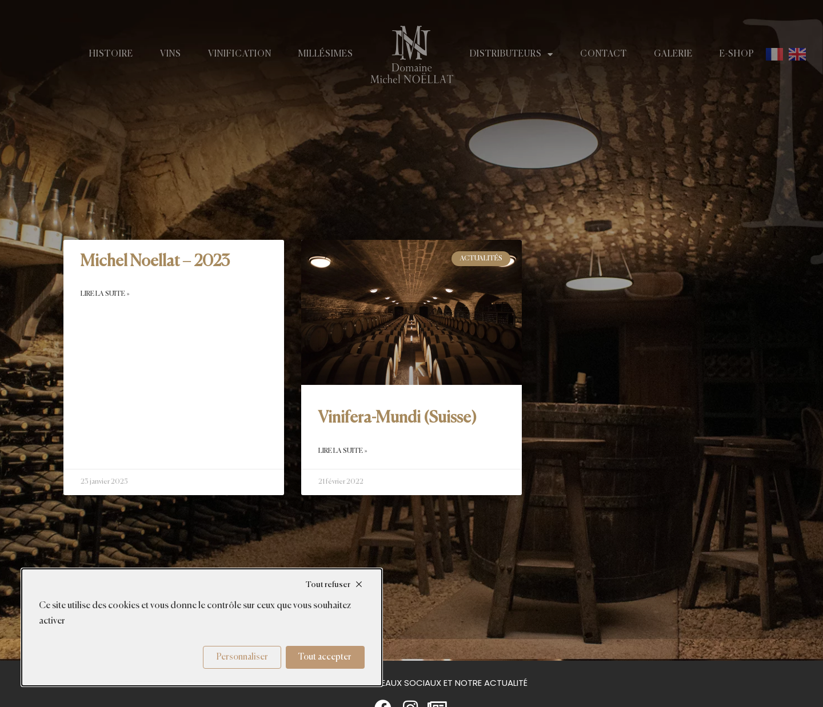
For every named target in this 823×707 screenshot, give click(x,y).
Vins (170, 54)
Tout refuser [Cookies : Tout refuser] (328, 585)
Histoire (111, 54)
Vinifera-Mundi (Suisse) (397, 418)
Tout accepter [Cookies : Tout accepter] (324, 657)
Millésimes (325, 54)
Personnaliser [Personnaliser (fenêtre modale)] (242, 657)
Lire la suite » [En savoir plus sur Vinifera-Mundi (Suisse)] (342, 451)
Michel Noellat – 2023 (155, 262)
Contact (603, 54)
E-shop (737, 54)
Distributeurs (511, 54)
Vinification (239, 54)
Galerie (673, 54)
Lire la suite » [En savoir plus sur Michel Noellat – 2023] (105, 294)
